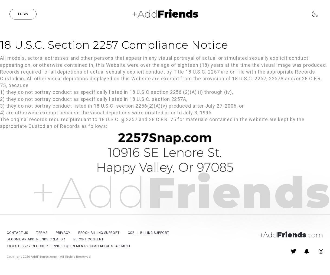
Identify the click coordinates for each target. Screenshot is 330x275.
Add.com (291, 235)
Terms (42, 233)
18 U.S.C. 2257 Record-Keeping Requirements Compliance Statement (69, 246)
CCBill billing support (148, 233)
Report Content (88, 239)
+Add (165, 14)
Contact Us (17, 233)
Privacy (63, 233)
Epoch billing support (99, 233)
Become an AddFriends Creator (36, 239)
